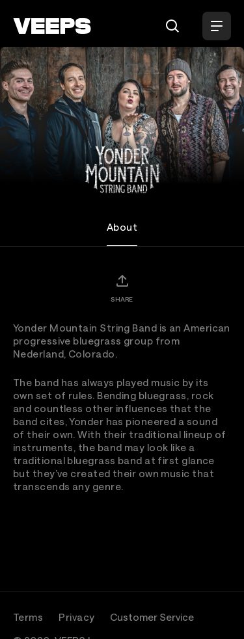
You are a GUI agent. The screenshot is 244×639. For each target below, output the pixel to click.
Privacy (76, 617)
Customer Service (152, 617)
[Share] (121, 288)
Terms (28, 617)
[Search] (172, 26)
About (122, 227)
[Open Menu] (216, 26)
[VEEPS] (52, 26)
